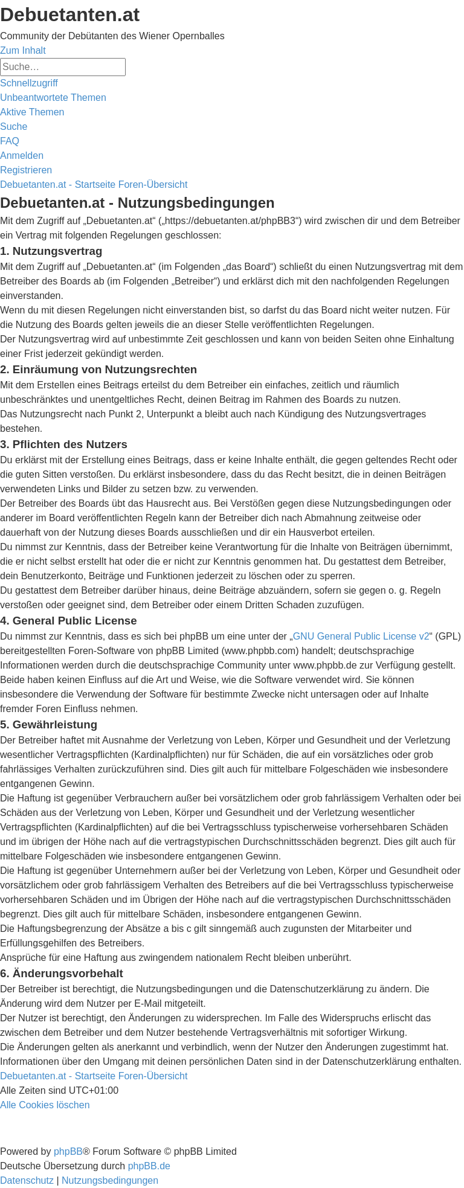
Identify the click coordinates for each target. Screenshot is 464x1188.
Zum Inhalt (23, 50)
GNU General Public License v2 (361, 636)
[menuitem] (53, 97)
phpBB (68, 1151)
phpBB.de (149, 1166)
